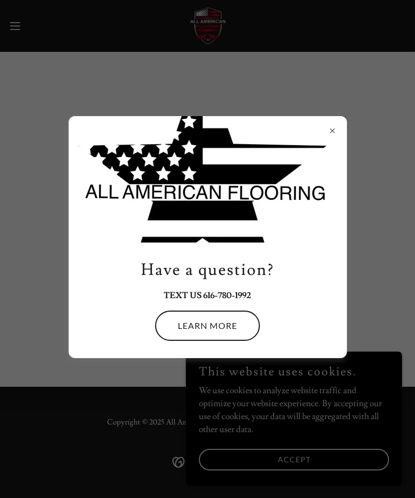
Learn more (207, 325)
